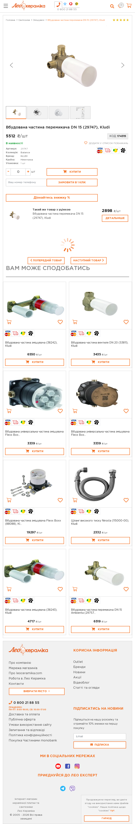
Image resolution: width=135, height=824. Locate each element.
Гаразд (107, 818)
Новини (79, 672)
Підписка (99, 744)
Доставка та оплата (24, 714)
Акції (77, 677)
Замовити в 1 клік (72, 182)
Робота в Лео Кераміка (27, 678)
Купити (72, 171)
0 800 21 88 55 (67, 10)
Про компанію (20, 663)
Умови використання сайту (30, 724)
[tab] (58, 5)
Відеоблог (81, 682)
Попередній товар (46, 260)
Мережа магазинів (23, 668)
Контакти (16, 683)
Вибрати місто (35, 691)
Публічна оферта (22, 719)
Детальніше (115, 218)
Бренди (79, 667)
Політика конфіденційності (30, 735)
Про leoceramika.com (25, 673)
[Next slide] (123, 65)
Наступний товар (88, 260)
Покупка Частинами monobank (33, 740)
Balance (25, 153)
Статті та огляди (86, 687)
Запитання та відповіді (27, 730)
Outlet (78, 662)
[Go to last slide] (11, 65)
